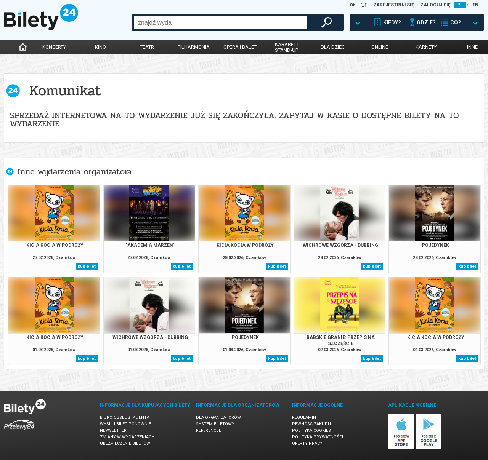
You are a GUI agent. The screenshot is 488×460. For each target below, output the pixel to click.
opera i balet (240, 47)
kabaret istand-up (287, 47)
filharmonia (194, 47)
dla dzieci (333, 47)
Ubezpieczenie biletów (125, 443)
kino (100, 47)
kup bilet (87, 266)
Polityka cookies (311, 430)
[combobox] (220, 22)
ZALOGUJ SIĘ (436, 5)
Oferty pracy (307, 443)
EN (475, 5)
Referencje (208, 430)
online (379, 47)
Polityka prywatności (317, 436)
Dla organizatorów (218, 417)
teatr (147, 47)
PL (460, 5)
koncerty (54, 47)
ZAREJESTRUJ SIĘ (393, 5)
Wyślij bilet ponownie (125, 424)
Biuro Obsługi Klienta (124, 417)
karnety (426, 47)
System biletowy (215, 424)
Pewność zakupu (311, 424)
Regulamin (304, 417)
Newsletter (113, 430)
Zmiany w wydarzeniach (127, 436)
